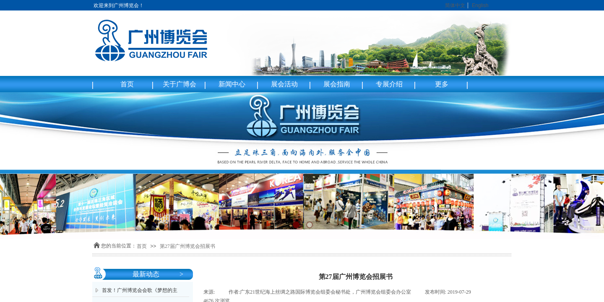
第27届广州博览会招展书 (187, 246)
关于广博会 (179, 84)
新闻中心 (232, 84)
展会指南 (336, 84)
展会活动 (284, 84)
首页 (127, 84)
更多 (441, 84)
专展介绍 (389, 84)
